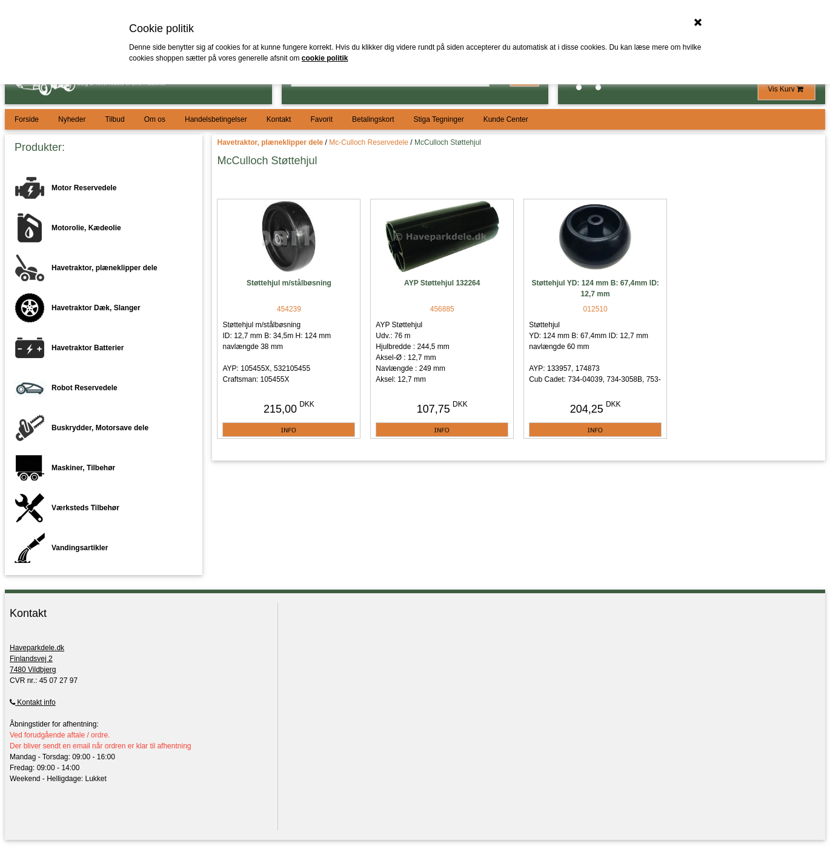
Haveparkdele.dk (37, 648)
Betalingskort (373, 119)
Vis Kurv (786, 89)
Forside (27, 119)
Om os (154, 119)
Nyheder (71, 119)
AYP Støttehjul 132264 (442, 283)
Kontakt (279, 119)
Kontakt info (33, 702)
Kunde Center (505, 119)
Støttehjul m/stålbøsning (289, 283)
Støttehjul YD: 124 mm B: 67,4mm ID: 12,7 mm (595, 288)
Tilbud (114, 119)
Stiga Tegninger (438, 119)
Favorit (321, 119)
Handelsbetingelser (216, 119)
